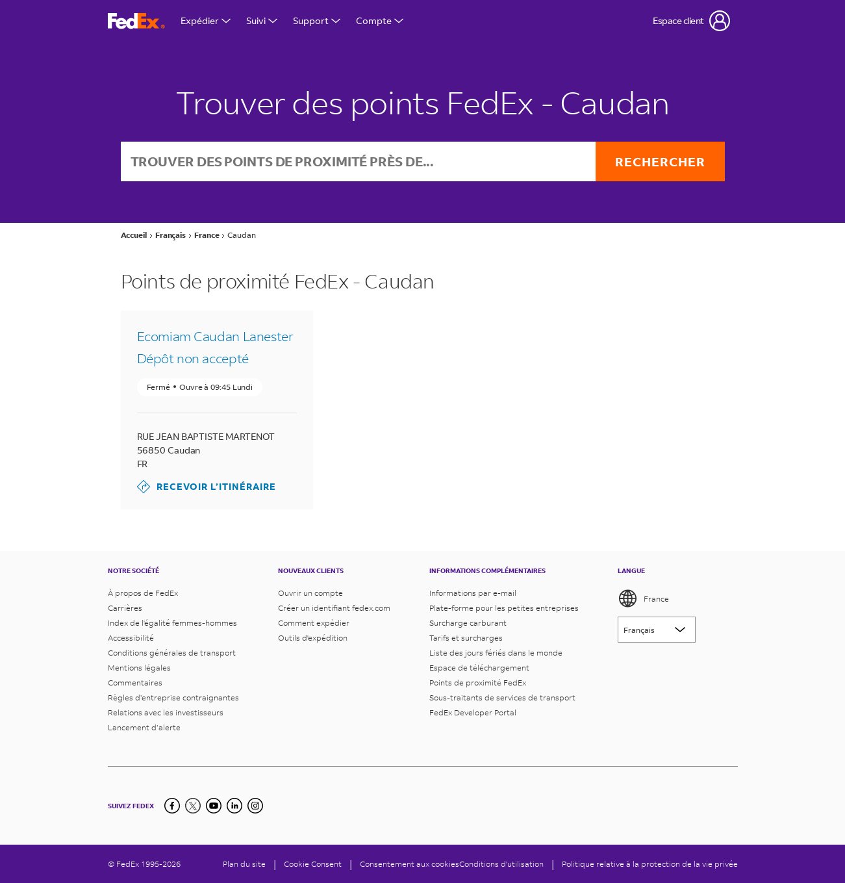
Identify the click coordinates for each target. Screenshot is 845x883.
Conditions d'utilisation (501, 864)
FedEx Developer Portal (472, 712)
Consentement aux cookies (409, 864)
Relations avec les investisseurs (165, 712)
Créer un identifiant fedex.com (334, 608)
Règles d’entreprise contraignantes (173, 697)
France (643, 598)
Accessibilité (131, 638)
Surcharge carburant (468, 623)
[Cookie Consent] (313, 864)
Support (316, 20)
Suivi (261, 20)
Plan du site (244, 864)
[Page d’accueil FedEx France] (136, 21)
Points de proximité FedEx (477, 682)
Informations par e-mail (472, 593)
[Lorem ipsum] (657, 630)
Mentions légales (139, 667)
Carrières (125, 608)
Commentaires (135, 682)
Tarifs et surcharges (466, 638)
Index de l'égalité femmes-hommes (172, 623)
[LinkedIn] (234, 805)
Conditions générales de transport (172, 653)
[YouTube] (213, 805)
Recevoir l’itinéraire (206, 486)
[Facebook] (172, 805)
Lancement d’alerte (144, 727)
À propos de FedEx (143, 593)
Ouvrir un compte (310, 593)
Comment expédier (313, 623)
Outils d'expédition (312, 638)
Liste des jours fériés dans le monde (495, 653)
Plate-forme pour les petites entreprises (504, 608)
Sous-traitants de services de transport (502, 697)
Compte (379, 20)
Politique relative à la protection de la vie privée (650, 864)
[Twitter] (193, 805)
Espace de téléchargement (479, 667)
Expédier (206, 20)
